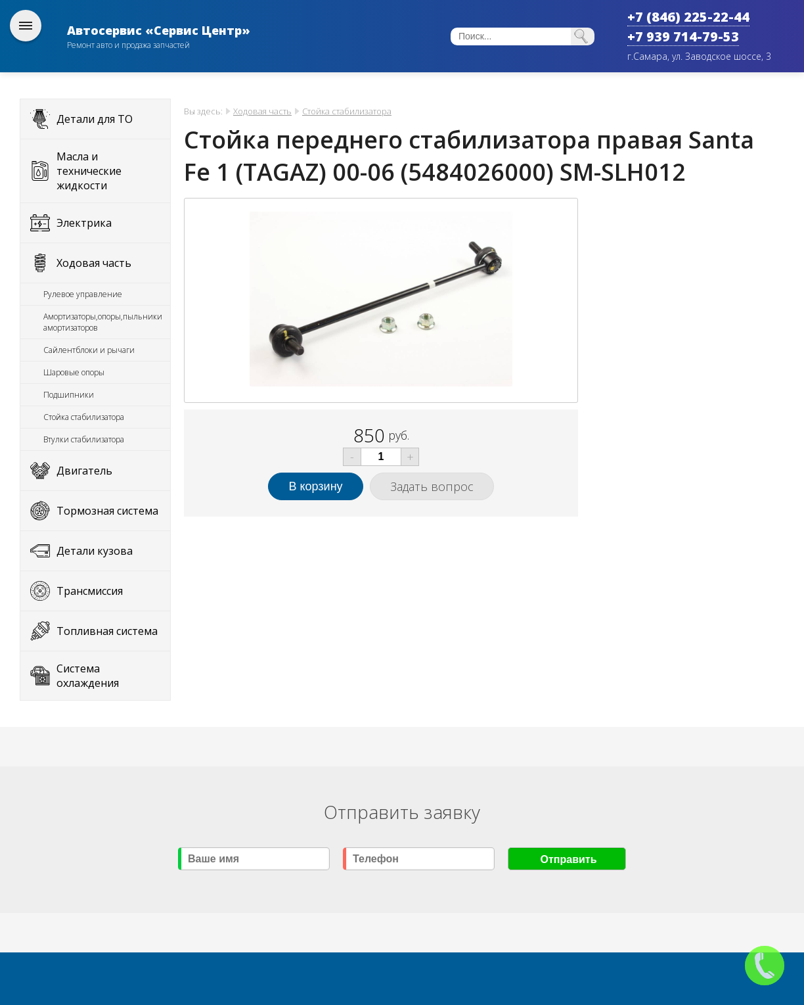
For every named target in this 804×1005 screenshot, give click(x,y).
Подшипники (68, 394)
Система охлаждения (87, 675)
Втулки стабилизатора (83, 439)
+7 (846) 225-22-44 (688, 17)
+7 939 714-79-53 (683, 36)
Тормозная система (107, 510)
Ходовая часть (93, 263)
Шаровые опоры (73, 372)
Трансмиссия (89, 591)
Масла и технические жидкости (89, 171)
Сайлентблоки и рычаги (89, 350)
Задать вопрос (432, 486)
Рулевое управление (82, 294)
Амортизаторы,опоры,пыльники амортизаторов (102, 322)
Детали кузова (94, 551)
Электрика (84, 223)
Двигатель (84, 470)
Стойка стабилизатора (83, 417)
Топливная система (107, 631)
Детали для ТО (94, 119)
